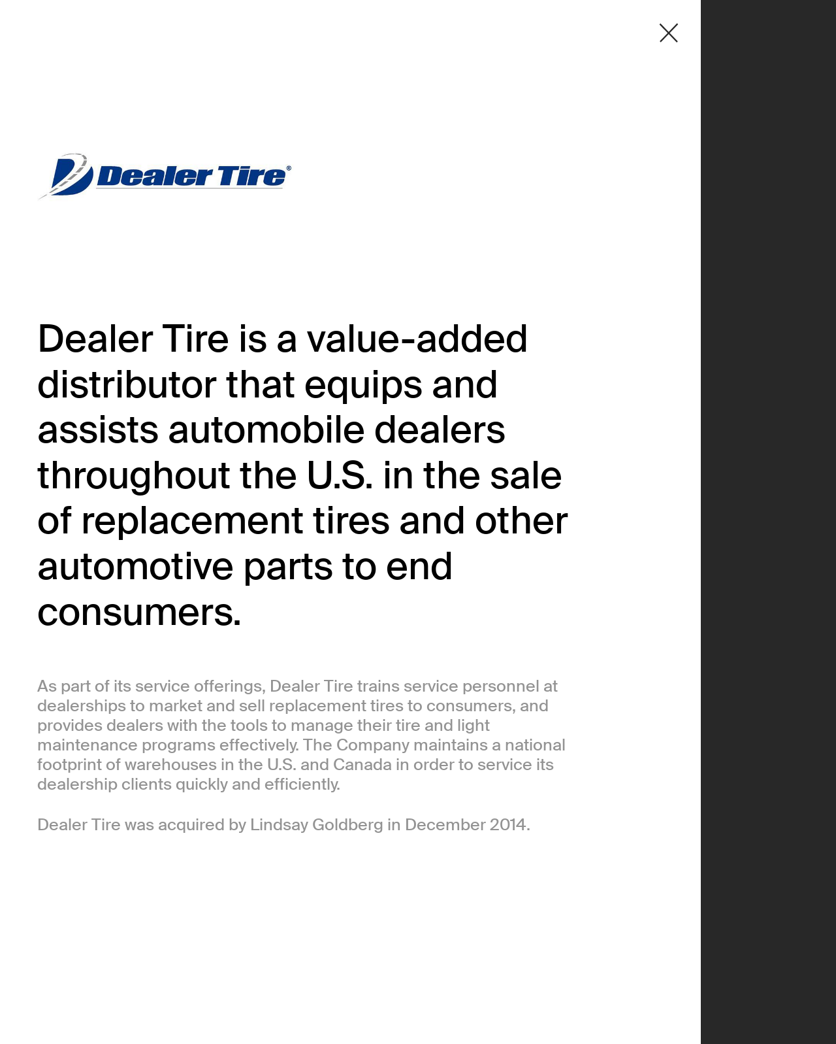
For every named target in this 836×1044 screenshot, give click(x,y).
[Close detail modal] (669, 33)
